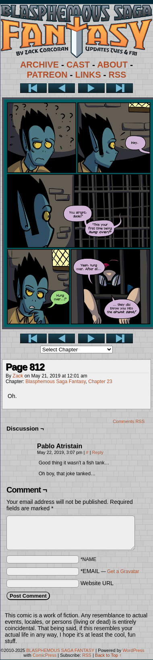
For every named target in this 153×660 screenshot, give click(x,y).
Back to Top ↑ (108, 655)
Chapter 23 (100, 381)
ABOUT (112, 65)
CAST (78, 65)
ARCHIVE (39, 65)
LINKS (88, 75)
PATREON (47, 75)
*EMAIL (110, 571)
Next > (91, 88)
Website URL (97, 583)
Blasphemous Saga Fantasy (55, 381)
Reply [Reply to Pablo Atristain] (97, 452)
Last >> (119, 88)
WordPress (133, 650)
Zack (17, 376)
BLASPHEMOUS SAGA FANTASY (60, 650)
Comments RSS (129, 421)
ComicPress (44, 655)
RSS (117, 75)
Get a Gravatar (123, 571)
